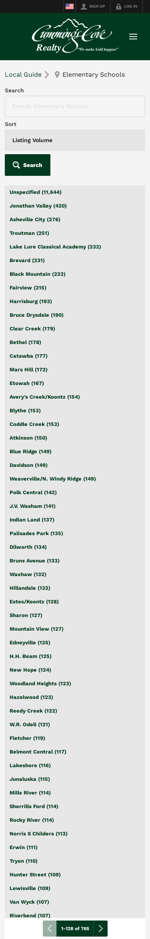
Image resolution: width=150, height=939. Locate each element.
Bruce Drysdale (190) (37, 315)
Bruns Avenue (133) (35, 561)
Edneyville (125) (30, 643)
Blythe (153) (25, 410)
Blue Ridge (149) (31, 451)
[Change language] (69, 6)
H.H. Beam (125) (31, 656)
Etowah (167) (27, 383)
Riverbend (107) (30, 916)
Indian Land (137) (32, 520)
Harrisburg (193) (31, 301)
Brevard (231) (27, 260)
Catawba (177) (29, 356)
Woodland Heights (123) (40, 683)
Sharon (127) (26, 615)
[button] (27, 165)
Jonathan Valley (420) (38, 206)
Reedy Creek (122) (33, 711)
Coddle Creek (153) (34, 424)
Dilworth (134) (28, 547)
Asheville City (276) (35, 219)
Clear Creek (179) (32, 329)
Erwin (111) (24, 847)
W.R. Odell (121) (30, 724)
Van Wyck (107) (29, 902)
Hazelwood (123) (31, 697)
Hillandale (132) (30, 588)
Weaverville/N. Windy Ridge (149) (53, 479)
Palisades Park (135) (36, 533)
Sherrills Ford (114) (34, 806)
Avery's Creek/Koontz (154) (45, 397)
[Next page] (100, 929)
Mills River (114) (30, 793)
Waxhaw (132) (28, 574)
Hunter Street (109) (35, 875)
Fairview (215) (28, 288)
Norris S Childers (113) (39, 834)
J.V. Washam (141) (33, 506)
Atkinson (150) (28, 438)
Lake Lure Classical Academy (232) (55, 247)
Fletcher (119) (27, 738)
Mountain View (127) (37, 629)
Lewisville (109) (30, 888)
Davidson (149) (29, 465)
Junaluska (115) (30, 779)
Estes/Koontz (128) (34, 602)
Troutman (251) (29, 233)
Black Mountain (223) (38, 274)
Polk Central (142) (33, 492)
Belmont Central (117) (38, 752)
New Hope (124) (30, 670)
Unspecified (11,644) (36, 192)
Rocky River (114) (32, 820)
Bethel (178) (25, 342)
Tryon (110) (24, 861)
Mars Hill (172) (29, 370)
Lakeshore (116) (30, 765)
